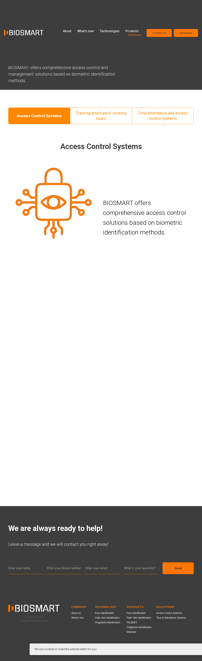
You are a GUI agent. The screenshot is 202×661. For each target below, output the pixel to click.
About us (76, 613)
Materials (131, 632)
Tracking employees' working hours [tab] (101, 116)
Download (186, 33)
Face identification (104, 613)
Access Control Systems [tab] (39, 115)
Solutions (135, 35)
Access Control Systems (169, 613)
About (67, 31)
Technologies (110, 31)
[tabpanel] (101, 150)
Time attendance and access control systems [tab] (163, 116)
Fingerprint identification (107, 622)
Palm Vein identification (107, 617)
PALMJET (132, 622)
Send (178, 568)
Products (132, 31)
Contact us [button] (159, 33)
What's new (85, 31)
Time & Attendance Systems (171, 617)
